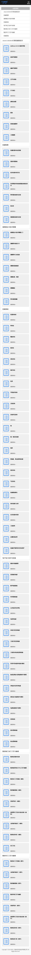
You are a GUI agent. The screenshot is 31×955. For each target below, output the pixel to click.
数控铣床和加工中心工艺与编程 (18, 768)
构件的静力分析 (14, 503)
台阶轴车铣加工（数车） (16, 872)
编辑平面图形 (13, 68)
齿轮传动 (12, 359)
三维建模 (12, 135)
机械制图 (6, 15)
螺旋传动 (12, 336)
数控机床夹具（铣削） (16, 834)
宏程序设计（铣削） (15, 801)
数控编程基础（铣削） (16, 790)
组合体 (12, 206)
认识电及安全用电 (15, 608)
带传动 (12, 325)
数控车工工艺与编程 (9, 32)
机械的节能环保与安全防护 (17, 548)
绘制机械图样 (13, 123)
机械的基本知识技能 (15, 150)
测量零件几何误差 (15, 254)
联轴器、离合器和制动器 (16, 459)
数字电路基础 (13, 585)
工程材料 (12, 525)
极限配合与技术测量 (9, 18)
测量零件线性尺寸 (15, 243)
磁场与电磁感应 (14, 563)
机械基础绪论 (13, 492)
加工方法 (12, 845)
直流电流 (12, 719)
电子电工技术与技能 (9, 25)
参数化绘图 (13, 101)
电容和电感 (13, 619)
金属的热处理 (13, 537)
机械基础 (6, 22)
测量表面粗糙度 (14, 265)
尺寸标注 (12, 90)
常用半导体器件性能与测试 (17, 663)
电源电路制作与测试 (15, 708)
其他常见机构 (13, 414)
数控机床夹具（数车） (16, 927)
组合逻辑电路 (13, 741)
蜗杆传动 (12, 370)
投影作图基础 (13, 161)
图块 (11, 112)
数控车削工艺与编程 (15, 894)
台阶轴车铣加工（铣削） (16, 823)
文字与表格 (13, 79)
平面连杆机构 (13, 392)
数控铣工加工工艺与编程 (10, 29)
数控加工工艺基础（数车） (17, 861)
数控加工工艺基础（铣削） (17, 779)
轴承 (11, 448)
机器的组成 (13, 314)
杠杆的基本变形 (14, 514)
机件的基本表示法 (15, 172)
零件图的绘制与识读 (15, 194)
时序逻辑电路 (13, 596)
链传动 (12, 348)
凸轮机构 (12, 403)
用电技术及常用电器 (15, 685)
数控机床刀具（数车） (16, 939)
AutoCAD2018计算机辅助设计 (12, 11)
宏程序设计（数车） (15, 905)
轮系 (11, 381)
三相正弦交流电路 (15, 641)
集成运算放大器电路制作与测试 (18, 674)
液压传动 (12, 470)
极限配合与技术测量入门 (16, 232)
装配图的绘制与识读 (15, 217)
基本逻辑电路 (13, 730)
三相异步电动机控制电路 (16, 652)
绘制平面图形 (13, 57)
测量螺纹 (12, 288)
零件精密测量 (13, 299)
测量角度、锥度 (14, 277)
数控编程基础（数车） (16, 883)
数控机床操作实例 (15, 756)
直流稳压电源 (13, 574)
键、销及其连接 (14, 437)
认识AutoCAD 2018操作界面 (17, 46)
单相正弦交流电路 (15, 630)
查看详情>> (13, 51)
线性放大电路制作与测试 (16, 697)
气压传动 (12, 481)
